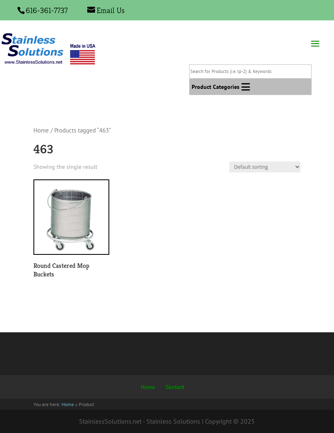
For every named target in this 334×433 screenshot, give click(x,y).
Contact (175, 387)
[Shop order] (265, 166)
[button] (215, 87)
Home (41, 130)
